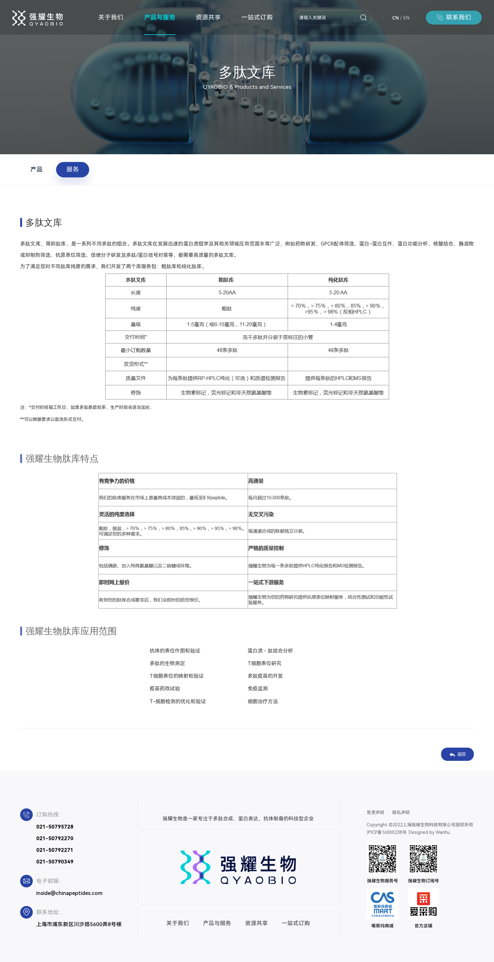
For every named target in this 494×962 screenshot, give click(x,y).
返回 (457, 754)
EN (406, 17)
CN (395, 17)
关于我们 (110, 17)
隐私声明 (401, 812)
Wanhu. (443, 832)
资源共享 (208, 17)
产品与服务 (159, 17)
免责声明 (375, 812)
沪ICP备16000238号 (386, 832)
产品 (36, 169)
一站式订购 (257, 17)
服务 (72, 169)
